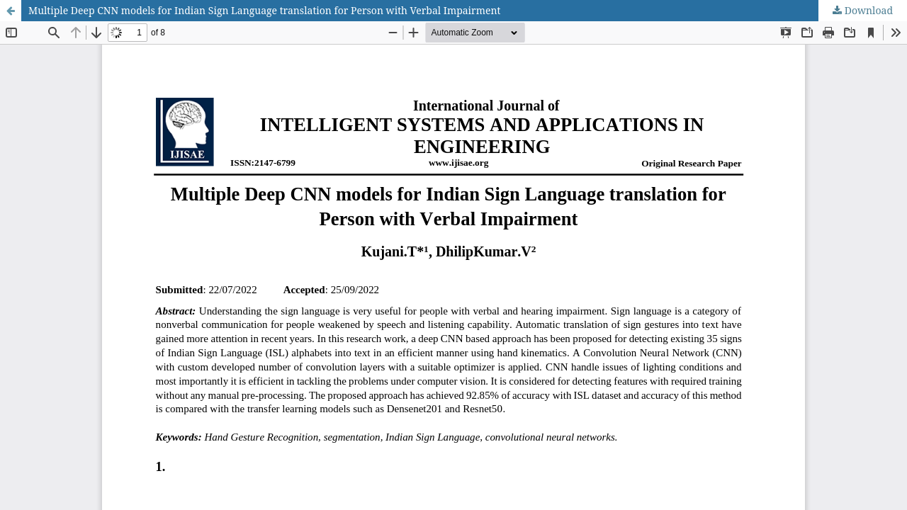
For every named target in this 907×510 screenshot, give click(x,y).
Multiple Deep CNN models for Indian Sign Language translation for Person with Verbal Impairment (264, 10)
